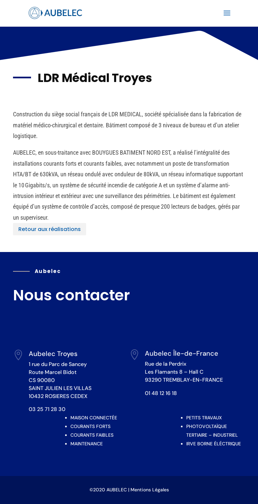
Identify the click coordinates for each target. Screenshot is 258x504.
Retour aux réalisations (49, 229)
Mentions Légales (150, 490)
